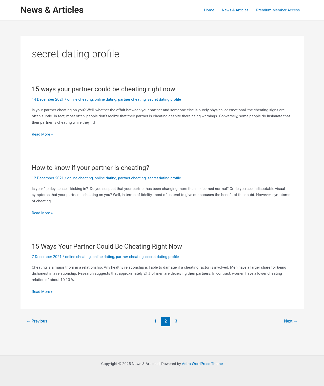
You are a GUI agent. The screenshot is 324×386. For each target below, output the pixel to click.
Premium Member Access (278, 10)
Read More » (42, 134)
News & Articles (52, 10)
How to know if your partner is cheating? (90, 167)
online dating (105, 99)
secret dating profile (164, 99)
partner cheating (132, 99)
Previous (36, 321)
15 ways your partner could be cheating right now (103, 89)
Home (209, 10)
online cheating (80, 99)
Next (290, 321)
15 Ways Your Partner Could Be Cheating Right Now (107, 246)
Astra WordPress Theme (202, 363)
